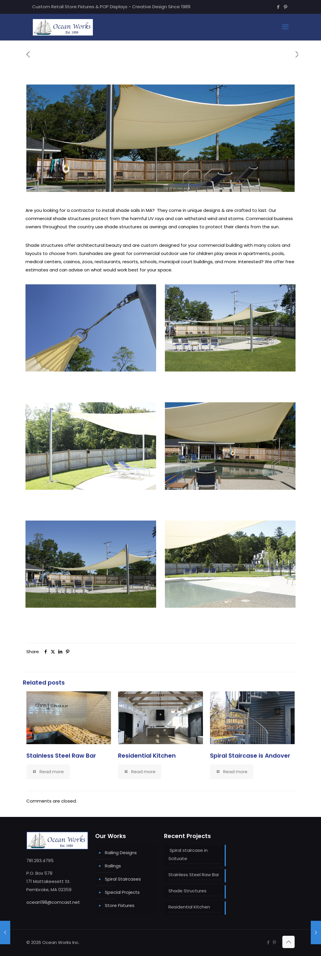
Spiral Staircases (123, 879)
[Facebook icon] (278, 7)
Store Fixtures (119, 905)
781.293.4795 (40, 860)
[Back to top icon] (288, 942)
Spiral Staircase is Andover (250, 755)
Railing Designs (121, 852)
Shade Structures (187, 891)
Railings (113, 866)
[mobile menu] (285, 27)
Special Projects (122, 892)
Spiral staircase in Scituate (188, 854)
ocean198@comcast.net (53, 902)
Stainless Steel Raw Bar (61, 755)
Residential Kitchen (147, 755)
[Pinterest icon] (285, 7)
